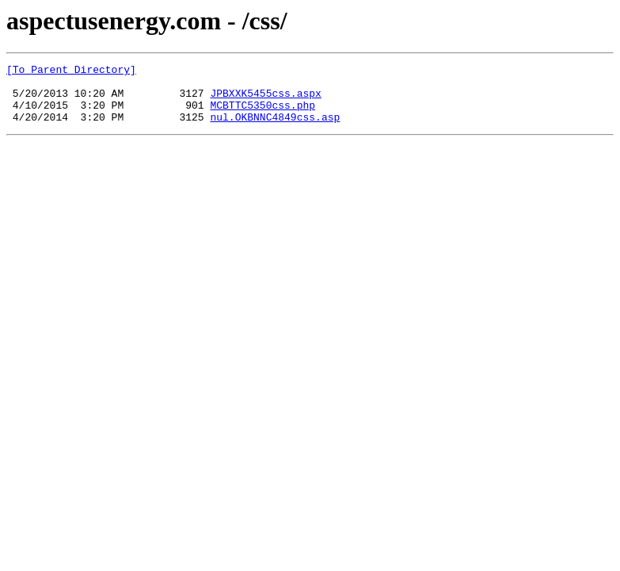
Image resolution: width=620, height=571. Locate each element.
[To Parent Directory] (71, 71)
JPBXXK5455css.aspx (265, 100)
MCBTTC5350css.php (262, 114)
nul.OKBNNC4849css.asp (275, 128)
